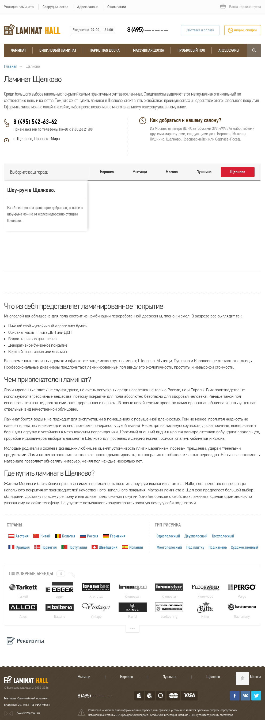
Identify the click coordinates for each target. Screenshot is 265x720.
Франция (23, 547)
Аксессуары (228, 50)
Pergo (242, 590)
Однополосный (168, 536)
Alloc (23, 610)
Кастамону (242, 610)
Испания (136, 547)
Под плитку (195, 547)
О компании (116, 7)
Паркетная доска (105, 50)
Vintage (96, 610)
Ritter (205, 610)
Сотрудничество (55, 7)
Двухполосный (195, 536)
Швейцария (108, 547)
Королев (107, 172)
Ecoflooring (169, 610)
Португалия (78, 547)
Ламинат (18, 50)
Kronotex (96, 590)
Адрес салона (88, 7)
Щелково (237, 172)
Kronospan (133, 590)
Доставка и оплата (200, 30)
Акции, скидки (245, 30)
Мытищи (139, 172)
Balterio (60, 610)
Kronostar (169, 590)
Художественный (244, 547)
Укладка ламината (19, 7)
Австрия (22, 536)
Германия (118, 536)
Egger (60, 590)
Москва (172, 172)
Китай (45, 536)
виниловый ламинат (57, 50)
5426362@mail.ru (28, 713)
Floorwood (205, 590)
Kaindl (133, 610)
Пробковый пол (191, 50)
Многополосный (169, 547)
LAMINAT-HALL (29, 679)
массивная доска (148, 50)
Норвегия (49, 547)
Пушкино (203, 172)
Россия (92, 536)
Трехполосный (223, 536)
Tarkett (23, 590)
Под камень (218, 547)
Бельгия (68, 536)
